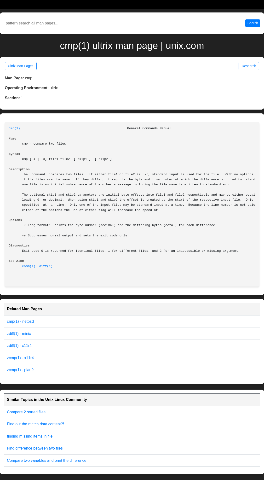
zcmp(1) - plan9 (20, 370)
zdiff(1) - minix (19, 334)
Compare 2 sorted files (26, 412)
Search (252, 23)
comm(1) (28, 266)
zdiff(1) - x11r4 (19, 346)
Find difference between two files (35, 448)
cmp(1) (14, 128)
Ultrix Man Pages (21, 66)
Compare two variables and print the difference (46, 460)
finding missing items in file (29, 436)
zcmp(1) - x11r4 (20, 358)
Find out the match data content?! (35, 424)
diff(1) (46, 266)
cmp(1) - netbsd (20, 321)
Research (249, 66)
